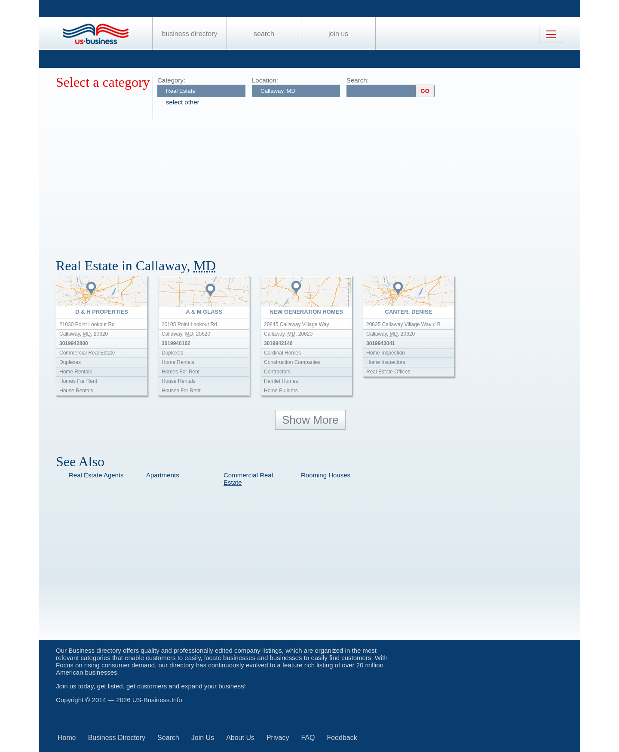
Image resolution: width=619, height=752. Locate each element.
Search (264, 33)
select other (182, 102)
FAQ (308, 737)
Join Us (338, 33)
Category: (171, 80)
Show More (310, 419)
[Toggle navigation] (551, 34)
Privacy (278, 737)
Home (67, 737)
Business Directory (190, 33)
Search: (357, 80)
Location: (265, 80)
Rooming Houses (325, 475)
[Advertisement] (314, 184)
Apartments (162, 475)
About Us (240, 737)
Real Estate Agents (96, 475)
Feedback (342, 737)
